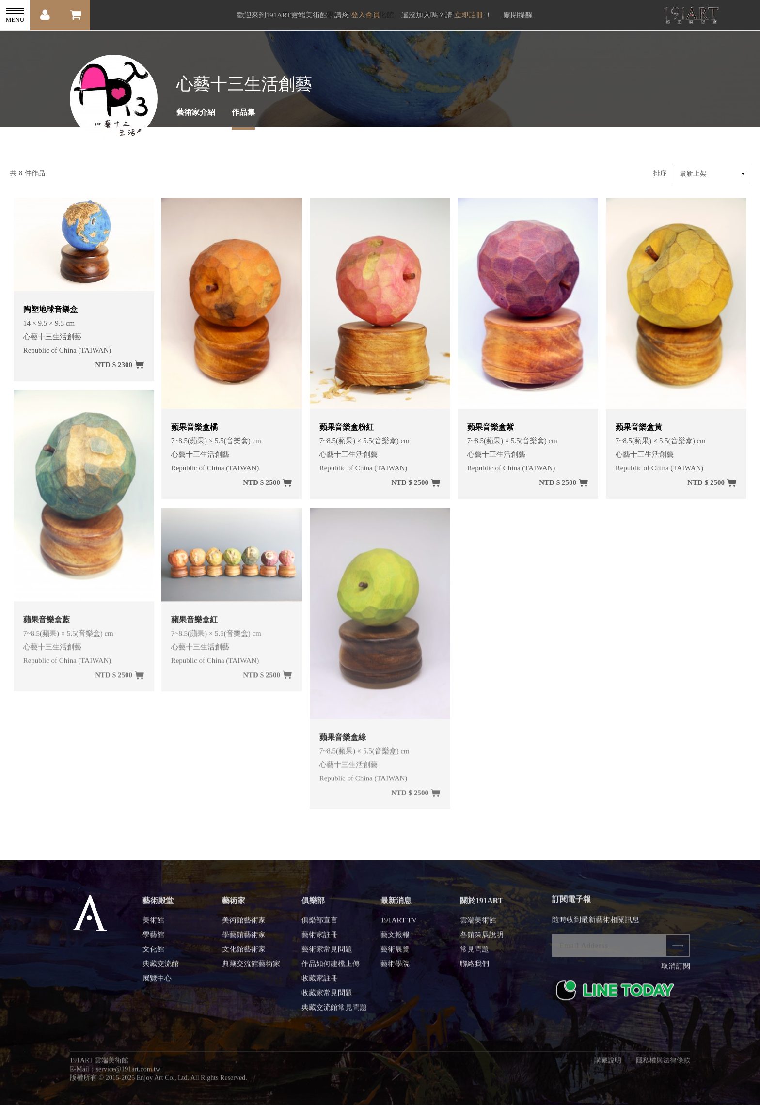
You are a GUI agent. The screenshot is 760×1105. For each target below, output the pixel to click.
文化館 (153, 955)
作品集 (243, 112)
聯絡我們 (474, 969)
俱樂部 (313, 906)
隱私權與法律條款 (663, 1066)
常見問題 (474, 955)
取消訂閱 (675, 972)
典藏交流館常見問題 (334, 1013)
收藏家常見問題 (326, 998)
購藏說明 (607, 1066)
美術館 (153, 926)
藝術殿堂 (158, 906)
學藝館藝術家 (244, 940)
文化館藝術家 (244, 955)
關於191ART (481, 906)
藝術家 (233, 906)
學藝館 (153, 940)
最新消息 (396, 906)
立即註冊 (468, 15)
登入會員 (365, 15)
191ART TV (398, 926)
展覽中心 (157, 984)
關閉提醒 (518, 15)
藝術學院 (395, 969)
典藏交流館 (160, 969)
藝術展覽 (395, 955)
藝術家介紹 (195, 112)
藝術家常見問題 (326, 955)
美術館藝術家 (244, 926)
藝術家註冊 (319, 940)
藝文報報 (395, 940)
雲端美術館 (478, 926)
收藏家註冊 (319, 984)
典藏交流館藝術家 (251, 969)
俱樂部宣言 (319, 926)
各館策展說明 (482, 940)
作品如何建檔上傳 (330, 969)
